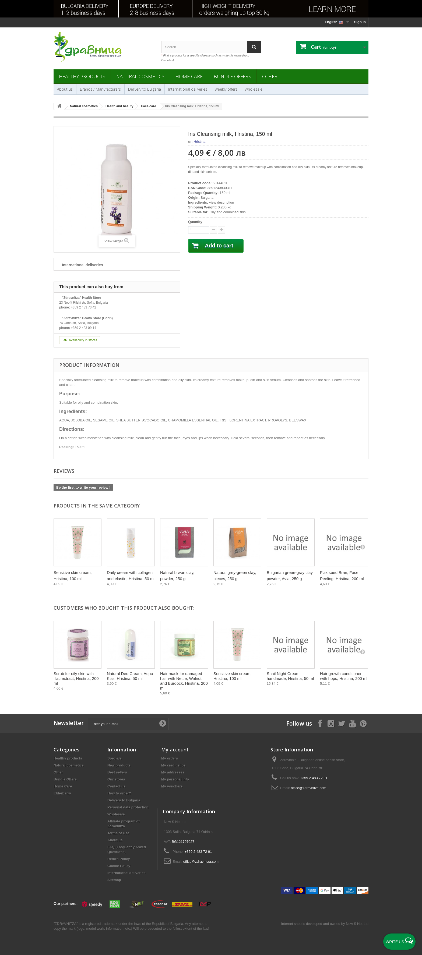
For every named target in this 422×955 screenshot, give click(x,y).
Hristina (199, 142)
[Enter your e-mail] (128, 724)
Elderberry (62, 793)
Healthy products (82, 76)
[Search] (254, 47)
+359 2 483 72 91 (314, 778)
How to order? (119, 793)
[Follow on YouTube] (352, 723)
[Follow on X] (341, 723)
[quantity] (198, 229)
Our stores (116, 779)
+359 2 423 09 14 (83, 328)
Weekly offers (225, 89)
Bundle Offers (232, 76)
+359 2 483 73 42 (83, 307)
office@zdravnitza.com (308, 788)
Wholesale (253, 89)
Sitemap (114, 880)
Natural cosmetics (140, 76)
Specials (114, 758)
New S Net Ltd (357, 924)
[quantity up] (213, 229)
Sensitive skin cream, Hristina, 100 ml (232, 676)
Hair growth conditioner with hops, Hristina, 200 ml (343, 676)
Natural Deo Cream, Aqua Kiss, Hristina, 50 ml (130, 676)
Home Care (189, 76)
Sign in (360, 22)
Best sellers (117, 772)
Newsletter (69, 723)
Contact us (116, 786)
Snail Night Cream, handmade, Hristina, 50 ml (290, 676)
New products (119, 765)
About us (65, 89)
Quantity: (195, 222)
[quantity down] (221, 229)
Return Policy (118, 859)
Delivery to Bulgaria (144, 89)
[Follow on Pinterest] (363, 723)
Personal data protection (127, 807)
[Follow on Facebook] (320, 723)
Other (269, 76)
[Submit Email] (162, 724)
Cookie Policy (118, 866)
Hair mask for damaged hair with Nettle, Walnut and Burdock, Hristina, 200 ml (184, 680)
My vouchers (171, 786)
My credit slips (173, 765)
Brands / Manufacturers (100, 89)
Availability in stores (79, 340)
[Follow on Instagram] (331, 723)
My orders (169, 758)
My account (175, 749)
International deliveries (187, 89)
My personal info (175, 779)
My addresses (172, 772)
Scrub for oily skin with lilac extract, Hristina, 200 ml (76, 678)
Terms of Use (118, 833)
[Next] (362, 546)
